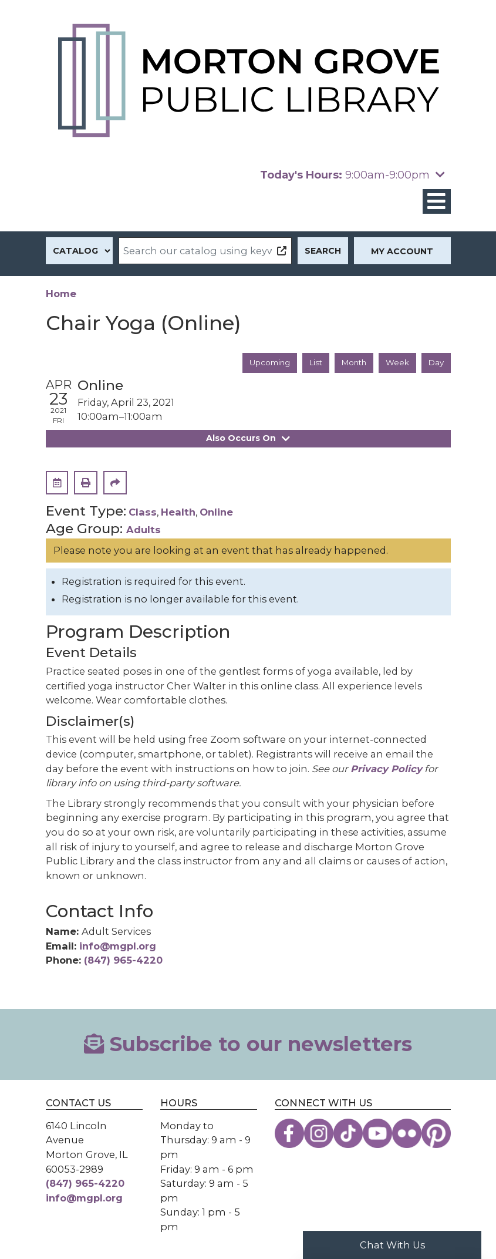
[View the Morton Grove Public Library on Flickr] (406, 1134)
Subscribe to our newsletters (248, 1044)
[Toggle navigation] (437, 201)
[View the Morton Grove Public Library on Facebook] (289, 1134)
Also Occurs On (248, 438)
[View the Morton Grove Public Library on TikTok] (348, 1134)
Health (178, 513)
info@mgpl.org (117, 946)
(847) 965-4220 (123, 961)
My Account (402, 251)
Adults (143, 530)
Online (216, 513)
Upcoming (260, 363)
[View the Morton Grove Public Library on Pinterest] (436, 1134)
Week (396, 363)
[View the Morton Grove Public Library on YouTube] (377, 1134)
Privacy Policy (386, 769)
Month (350, 363)
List (309, 363)
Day (435, 363)
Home (61, 293)
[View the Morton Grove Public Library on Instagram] (318, 1134)
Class (143, 513)
